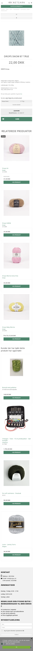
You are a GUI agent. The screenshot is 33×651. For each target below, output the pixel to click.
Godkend (16, 634)
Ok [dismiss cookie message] (16, 647)
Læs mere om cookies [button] (9, 643)
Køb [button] (10, 119)
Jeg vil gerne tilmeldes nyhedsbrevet (17, 630)
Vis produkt (16, 182)
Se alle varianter (16, 104)
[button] (16, 14)
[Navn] (16, 624)
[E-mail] (16, 627)
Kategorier (17, 6)
